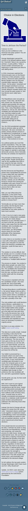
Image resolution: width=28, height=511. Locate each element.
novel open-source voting (9, 472)
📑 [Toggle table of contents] (24, 507)
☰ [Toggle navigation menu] (26, 8)
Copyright (4, 505)
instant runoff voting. (12, 328)
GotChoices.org (14, 507)
